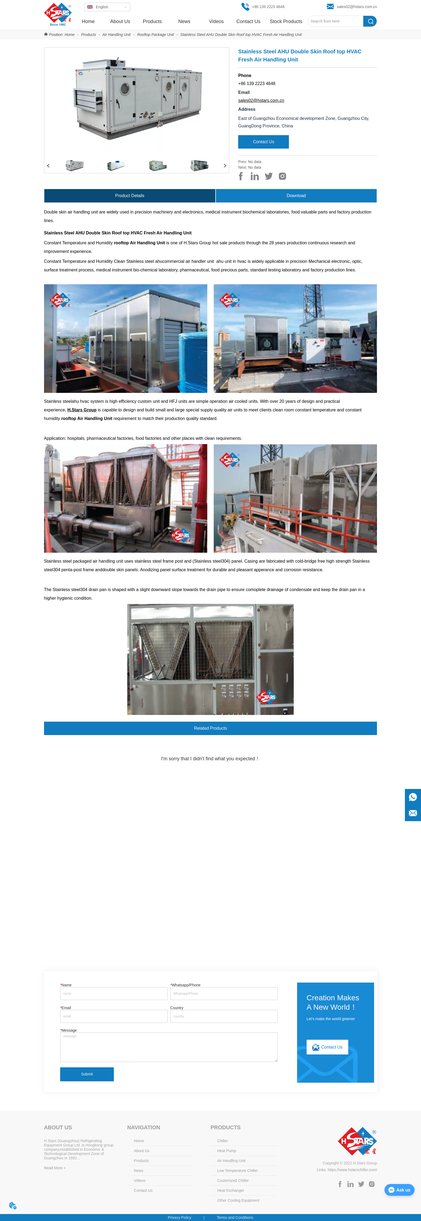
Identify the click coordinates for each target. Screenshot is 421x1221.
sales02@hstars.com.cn (261, 100)
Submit (87, 1074)
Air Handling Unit (116, 34)
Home (70, 34)
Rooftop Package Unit (155, 34)
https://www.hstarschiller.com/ (352, 1170)
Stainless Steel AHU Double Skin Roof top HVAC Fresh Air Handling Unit (240, 34)
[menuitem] (152, 21)
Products (88, 34)
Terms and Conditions (235, 1217)
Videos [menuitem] (216, 21)
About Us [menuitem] (120, 21)
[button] (152, 21)
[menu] (190, 21)
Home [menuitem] (88, 21)
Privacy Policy (179, 1217)
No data (254, 162)
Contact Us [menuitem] (248, 21)
